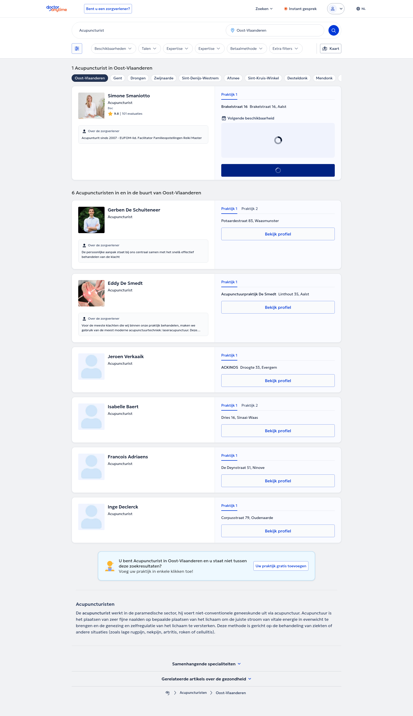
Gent (117, 78)
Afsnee (233, 78)
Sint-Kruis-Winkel (263, 78)
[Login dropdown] (336, 8)
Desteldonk (297, 78)
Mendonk (324, 78)
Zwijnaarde (163, 78)
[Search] (333, 30)
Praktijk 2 (250, 208)
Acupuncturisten (193, 693)
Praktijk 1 (229, 94)
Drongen (138, 78)
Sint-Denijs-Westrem (200, 78)
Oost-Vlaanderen (90, 78)
